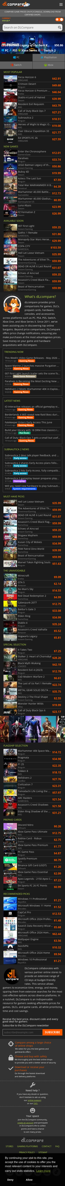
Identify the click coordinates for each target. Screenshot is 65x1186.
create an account (25, 1122)
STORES (9, 1146)
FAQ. (36, 1103)
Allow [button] (29, 1179)
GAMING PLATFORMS (27, 1146)
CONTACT (46, 1146)
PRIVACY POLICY (27, 1152)
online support (34, 1100)
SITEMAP (42, 1152)
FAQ (57, 1146)
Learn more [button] (43, 1170)
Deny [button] (10, 1179)
